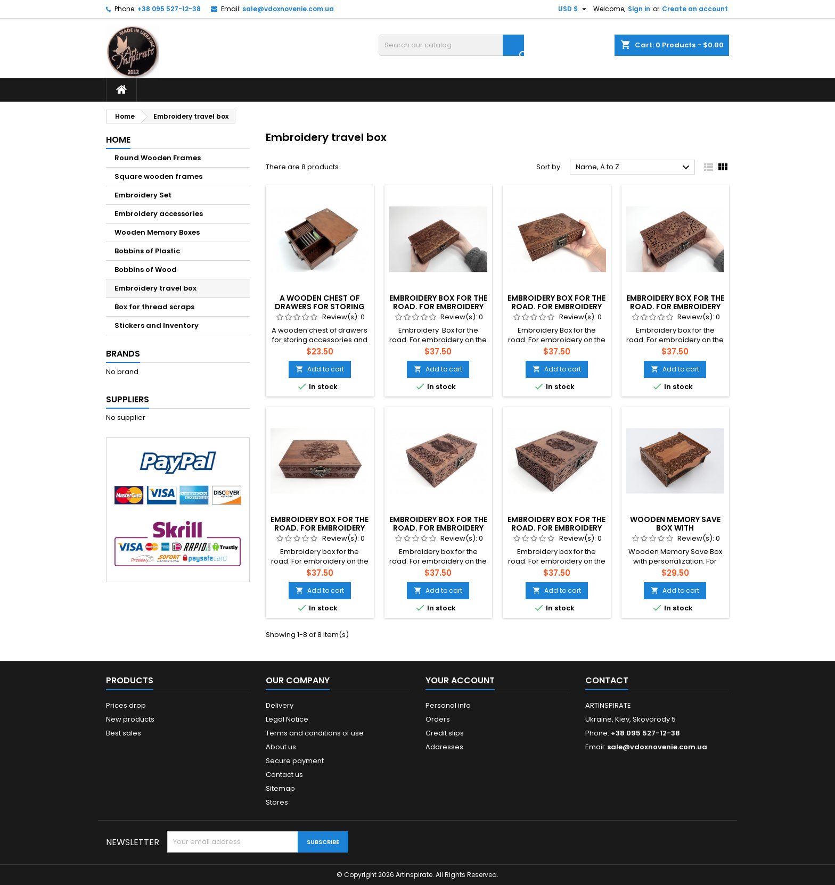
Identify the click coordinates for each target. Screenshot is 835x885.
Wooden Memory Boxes (157, 232)
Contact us (284, 775)
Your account (460, 680)
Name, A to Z (634, 167)
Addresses (444, 747)
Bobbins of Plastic (147, 251)
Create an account (695, 8)
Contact (606, 680)
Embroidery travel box (155, 288)
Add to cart (320, 369)
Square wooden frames (158, 176)
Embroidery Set (142, 195)
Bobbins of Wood (145, 269)
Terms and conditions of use (315, 733)
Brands (123, 354)
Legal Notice (287, 719)
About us (281, 747)
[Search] (451, 45)
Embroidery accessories (158, 214)
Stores (277, 802)
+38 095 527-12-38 (169, 8)
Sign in (639, 8)
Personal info (448, 705)
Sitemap (280, 788)
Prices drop (126, 705)
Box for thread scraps (154, 307)
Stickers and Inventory (156, 325)
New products (130, 719)
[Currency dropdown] (573, 9)
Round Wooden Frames (157, 158)
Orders (437, 719)
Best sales (123, 733)
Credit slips (444, 733)
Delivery (279, 705)
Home (118, 140)
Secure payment (295, 761)
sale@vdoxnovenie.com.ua (288, 8)
